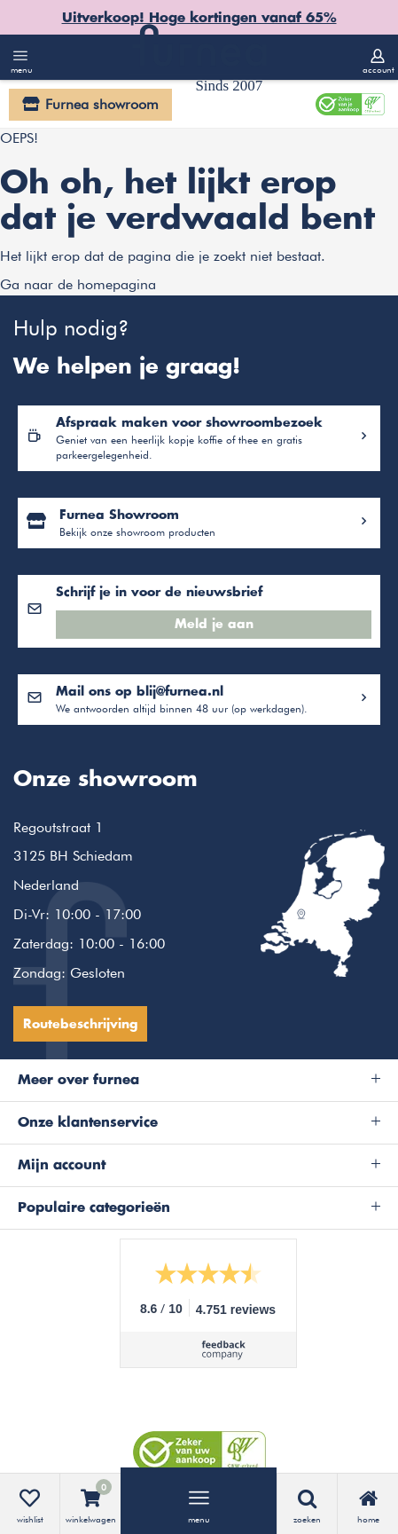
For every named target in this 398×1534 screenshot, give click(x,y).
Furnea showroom (102, 104)
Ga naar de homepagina (78, 284)
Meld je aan (214, 624)
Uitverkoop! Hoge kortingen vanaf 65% (199, 18)
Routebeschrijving (80, 1025)
